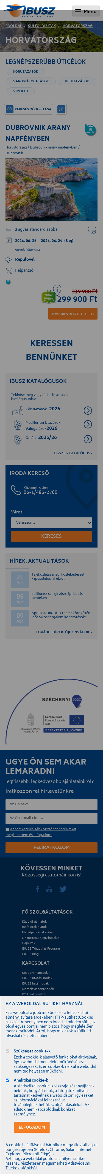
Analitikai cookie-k (31, 1081)
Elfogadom (32, 1127)
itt (89, 1032)
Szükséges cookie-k (32, 1052)
